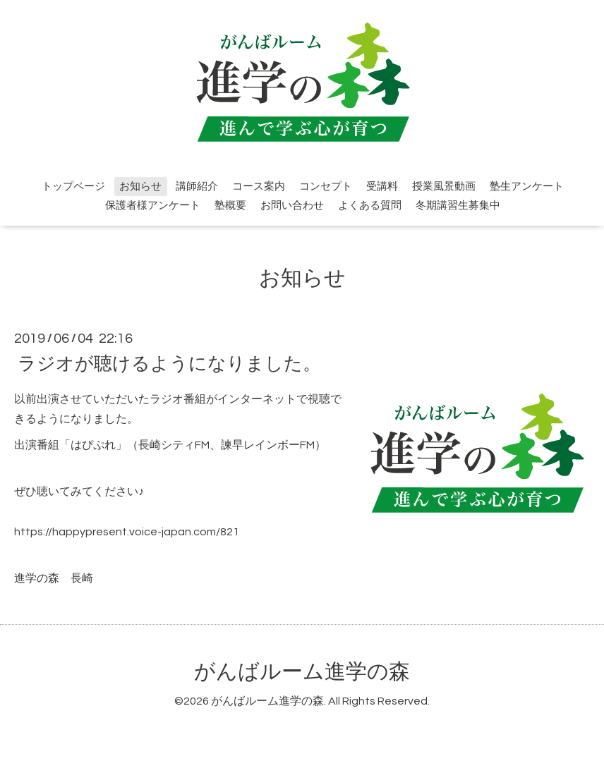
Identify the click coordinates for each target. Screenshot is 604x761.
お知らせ (140, 186)
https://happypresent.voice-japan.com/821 (126, 531)
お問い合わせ (292, 205)
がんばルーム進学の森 (302, 672)
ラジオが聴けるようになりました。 (169, 363)
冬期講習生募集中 (458, 205)
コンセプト (325, 186)
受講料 (382, 186)
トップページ (73, 186)
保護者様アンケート (152, 205)
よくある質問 (369, 205)
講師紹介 (197, 186)
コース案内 (258, 186)
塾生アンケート (527, 186)
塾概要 (230, 205)
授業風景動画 (444, 186)
